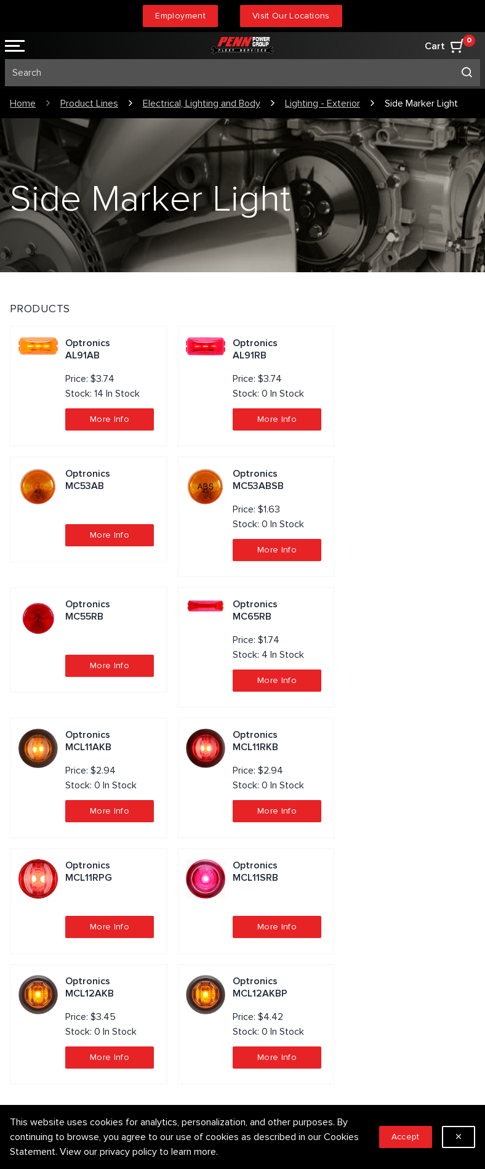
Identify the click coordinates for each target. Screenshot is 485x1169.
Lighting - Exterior (322, 103)
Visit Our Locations (291, 15)
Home (23, 103)
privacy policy (128, 1152)
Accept (405, 1136)
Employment (180, 15)
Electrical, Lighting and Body (201, 103)
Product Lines (89, 103)
